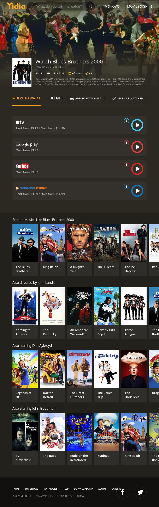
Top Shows (31, 488)
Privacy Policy (44, 495)
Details (56, 98)
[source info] (125, 120)
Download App (83, 488)
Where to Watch (26, 98)
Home (15, 488)
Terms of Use (65, 495)
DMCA (80, 495)
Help (66, 488)
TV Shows (111, 6)
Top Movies (51, 488)
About (102, 488)
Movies (133, 6)
